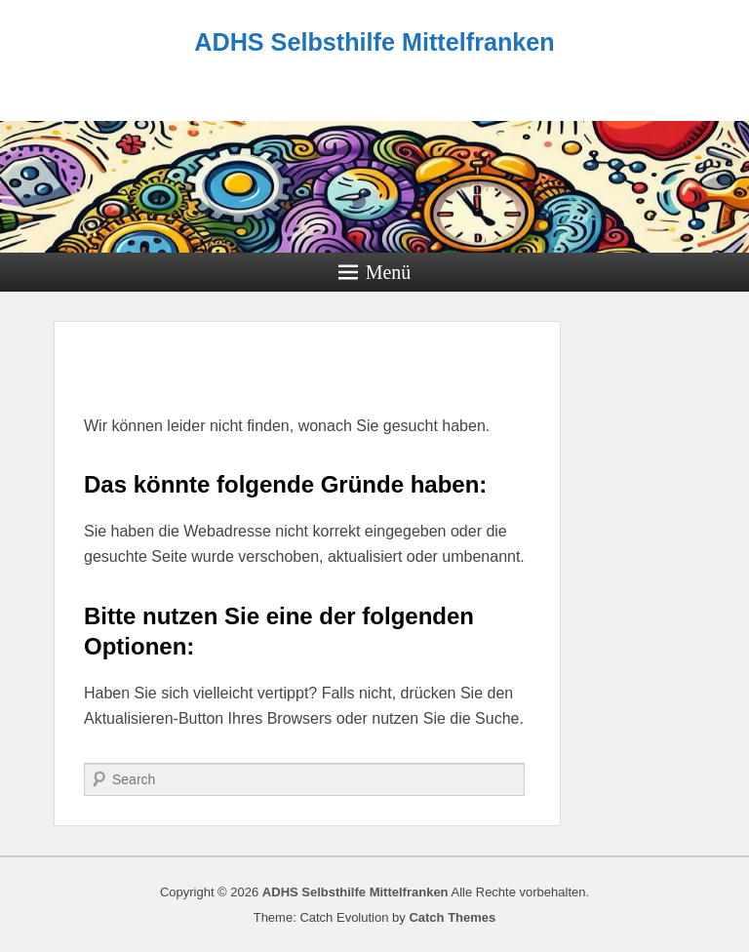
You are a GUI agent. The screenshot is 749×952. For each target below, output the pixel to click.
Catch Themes (452, 917)
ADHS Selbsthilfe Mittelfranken (374, 42)
